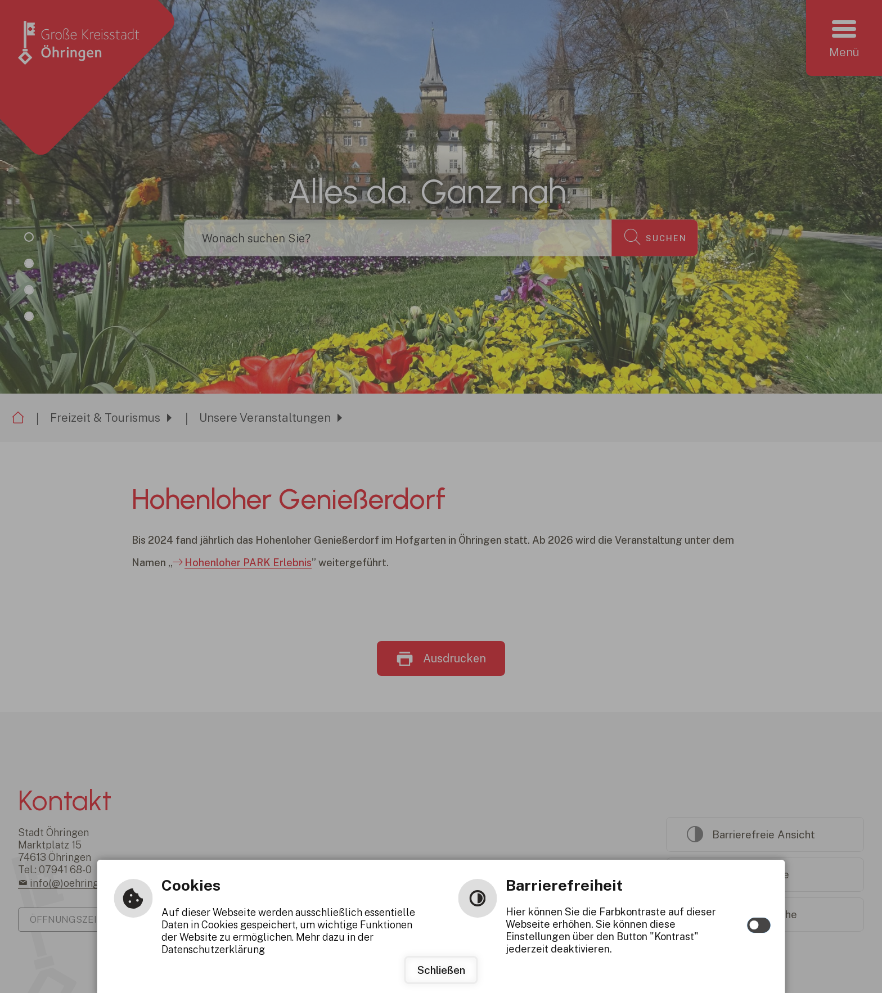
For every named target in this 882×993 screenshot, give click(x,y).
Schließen (441, 970)
